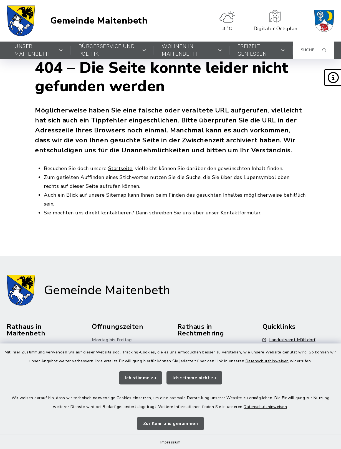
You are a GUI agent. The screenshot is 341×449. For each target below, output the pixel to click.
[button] (332, 77)
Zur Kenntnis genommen (170, 423)
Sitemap (116, 195)
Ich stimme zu (140, 378)
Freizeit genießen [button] (261, 50)
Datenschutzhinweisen (267, 361)
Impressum (170, 442)
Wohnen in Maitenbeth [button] (192, 50)
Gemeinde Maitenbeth (99, 21)
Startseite (120, 168)
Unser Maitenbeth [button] (38, 50)
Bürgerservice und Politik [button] (112, 50)
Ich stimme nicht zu (194, 378)
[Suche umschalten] (313, 50)
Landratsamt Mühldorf (288, 340)
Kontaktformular (241, 212)
